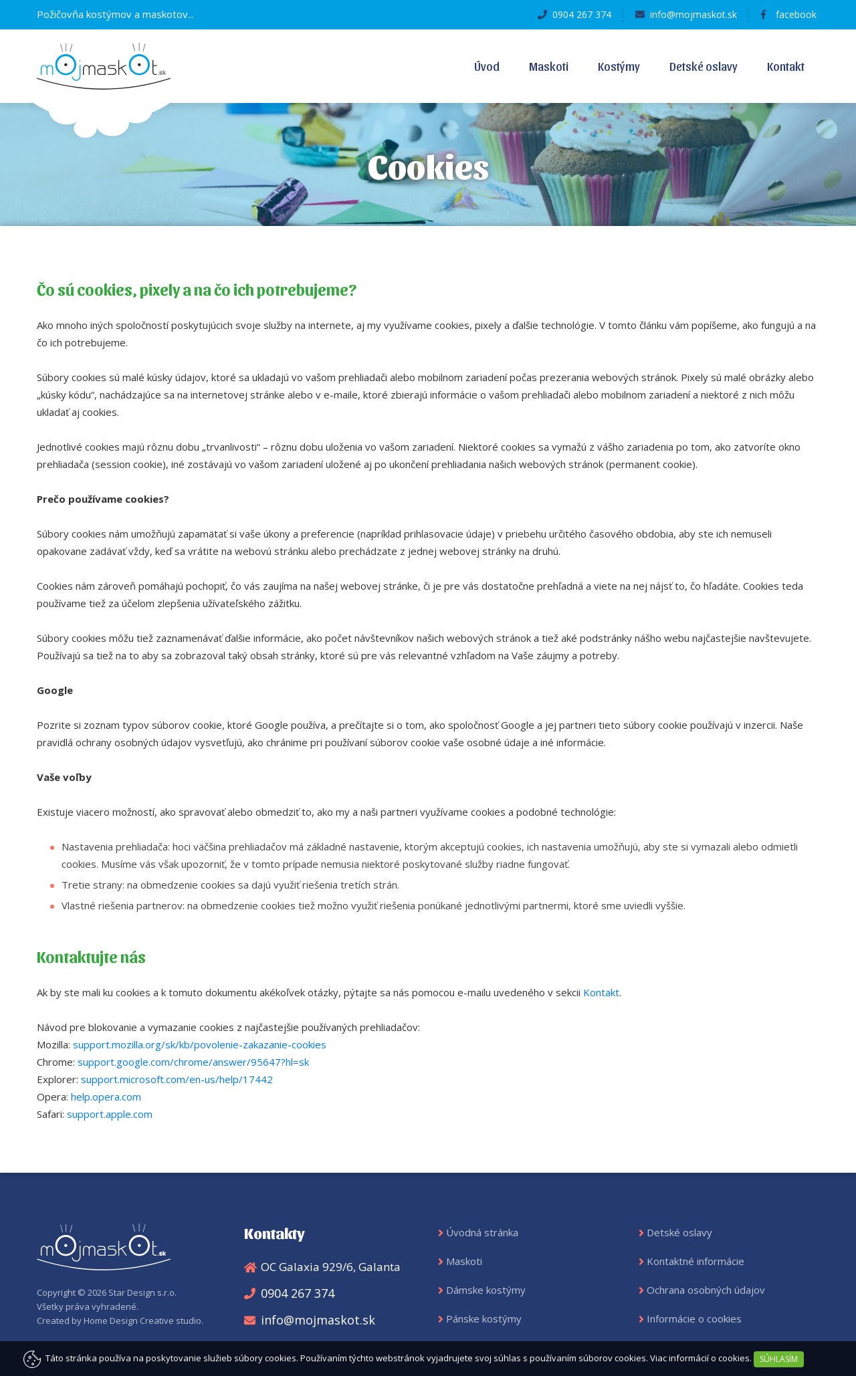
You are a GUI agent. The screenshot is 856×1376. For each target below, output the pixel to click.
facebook (796, 14)
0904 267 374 (581, 14)
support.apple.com (109, 1114)
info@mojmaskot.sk (693, 14)
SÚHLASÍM (779, 1359)
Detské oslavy (703, 66)
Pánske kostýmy (484, 1318)
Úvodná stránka (482, 1232)
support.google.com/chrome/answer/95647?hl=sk (193, 1061)
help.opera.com (106, 1096)
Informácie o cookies (694, 1318)
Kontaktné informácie (695, 1261)
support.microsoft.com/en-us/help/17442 (177, 1079)
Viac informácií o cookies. (701, 1358)
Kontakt (786, 66)
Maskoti (548, 66)
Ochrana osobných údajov (706, 1289)
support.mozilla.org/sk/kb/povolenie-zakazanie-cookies (199, 1044)
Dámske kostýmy (486, 1289)
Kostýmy (619, 66)
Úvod (487, 66)
